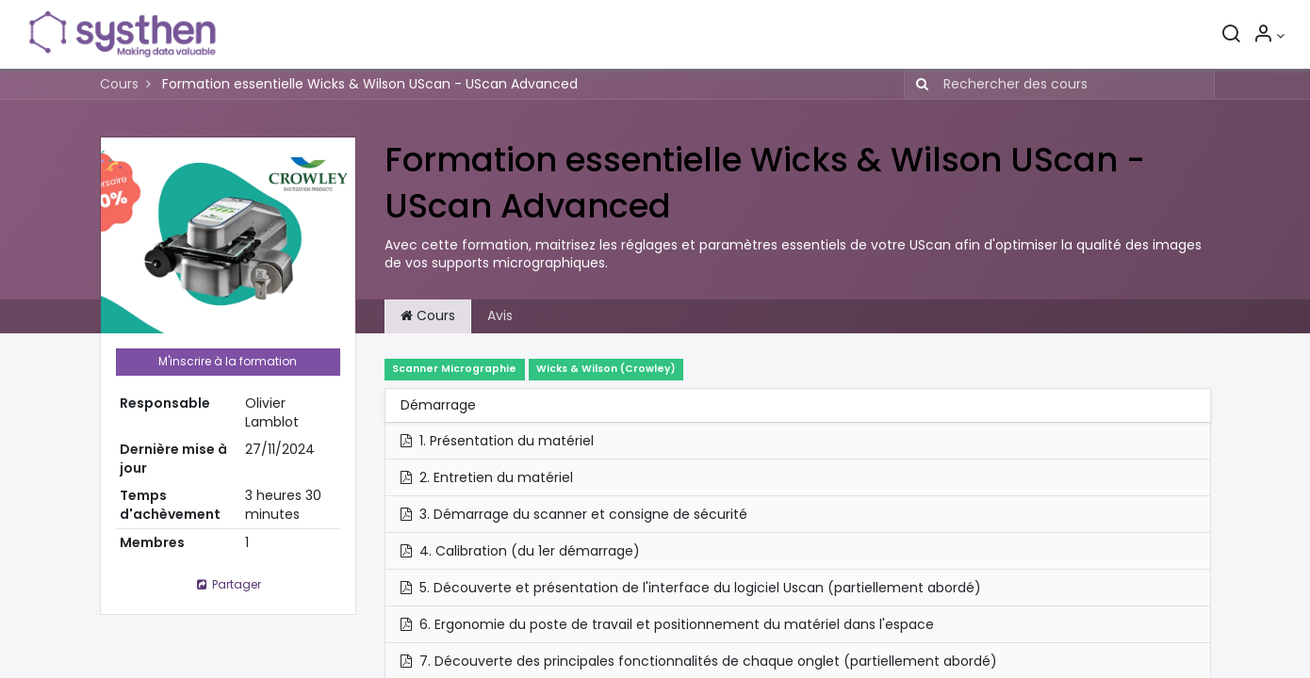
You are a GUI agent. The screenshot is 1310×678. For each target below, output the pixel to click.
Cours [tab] (428, 315)
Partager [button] (227, 584)
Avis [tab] (500, 315)
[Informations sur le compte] (1264, 35)
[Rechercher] (1226, 35)
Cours (119, 83)
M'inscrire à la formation (227, 361)
